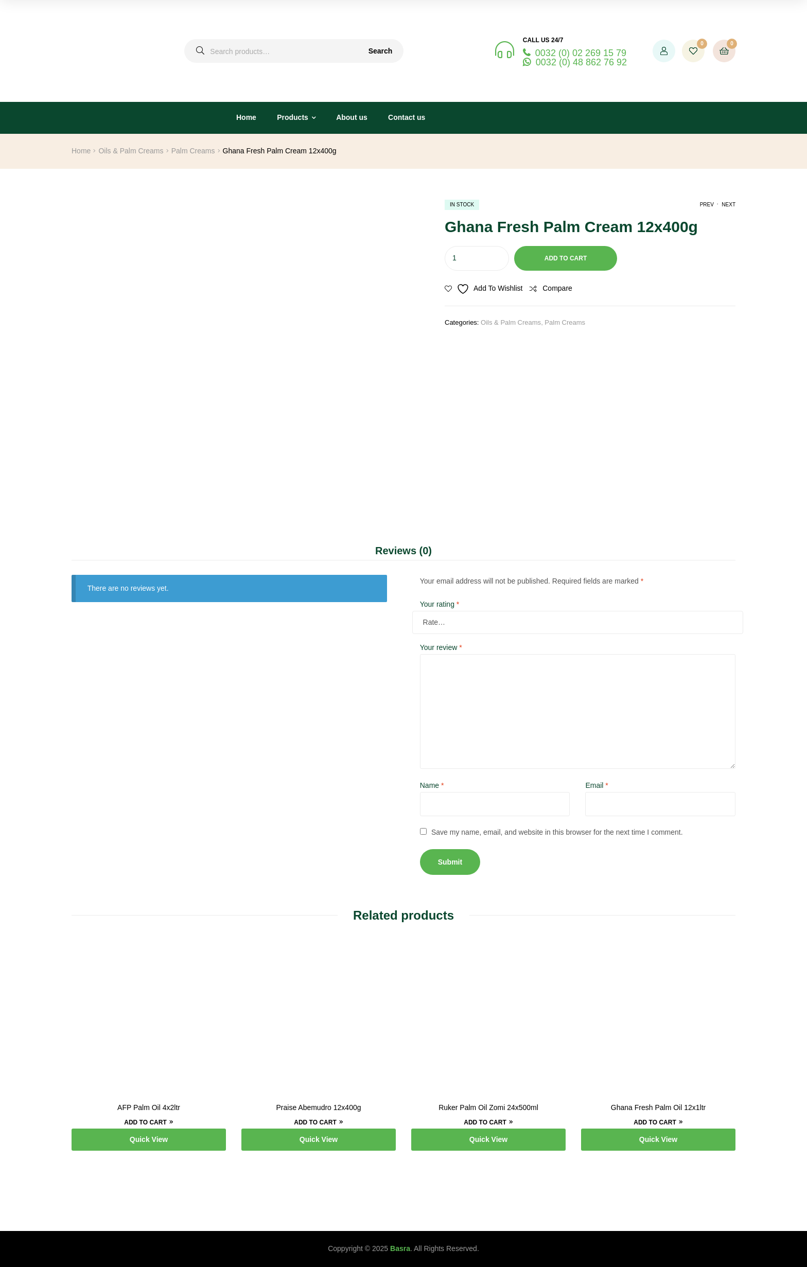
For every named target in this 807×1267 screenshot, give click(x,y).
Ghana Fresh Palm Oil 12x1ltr (658, 1107)
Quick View (149, 1139)
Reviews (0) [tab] (403, 550)
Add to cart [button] (145, 1122)
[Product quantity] (477, 258)
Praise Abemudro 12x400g (318, 1107)
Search (381, 51)
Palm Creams (193, 151)
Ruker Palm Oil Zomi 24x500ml (488, 1107)
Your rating (440, 604)
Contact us (406, 117)
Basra (400, 1248)
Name (432, 785)
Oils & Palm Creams (130, 151)
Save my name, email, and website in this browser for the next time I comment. (557, 832)
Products (292, 117)
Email (596, 785)
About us (351, 117)
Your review (441, 647)
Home (246, 117)
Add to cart (566, 258)
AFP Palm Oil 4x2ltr (148, 1107)
